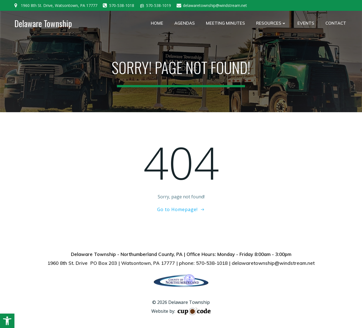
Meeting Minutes (225, 23)
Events (305, 23)
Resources (271, 23)
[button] (7, 321)
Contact (335, 23)
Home (157, 23)
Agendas (184, 23)
